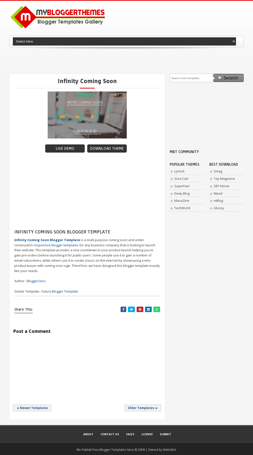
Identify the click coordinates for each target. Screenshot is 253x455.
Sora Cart (181, 178)
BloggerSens (36, 281)
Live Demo (65, 148)
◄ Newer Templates (32, 408)
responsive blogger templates (56, 245)
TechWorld (182, 208)
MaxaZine (181, 200)
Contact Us (110, 434)
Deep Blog (182, 193)
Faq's (130, 434)
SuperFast (182, 186)
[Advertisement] (126, 60)
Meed (218, 193)
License (147, 434)
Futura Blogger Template (60, 291)
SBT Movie (221, 186)
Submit (165, 434)
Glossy (219, 208)
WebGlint (169, 450)
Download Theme (107, 148)
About (88, 434)
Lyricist (179, 171)
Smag (218, 171)
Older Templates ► (143, 408)
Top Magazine (224, 178)
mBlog (218, 200)
